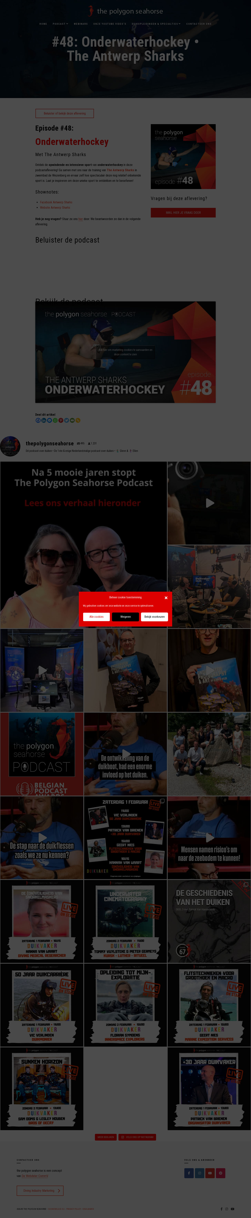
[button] (166, 597)
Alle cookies (96, 617)
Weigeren (125, 617)
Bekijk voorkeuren (155, 617)
